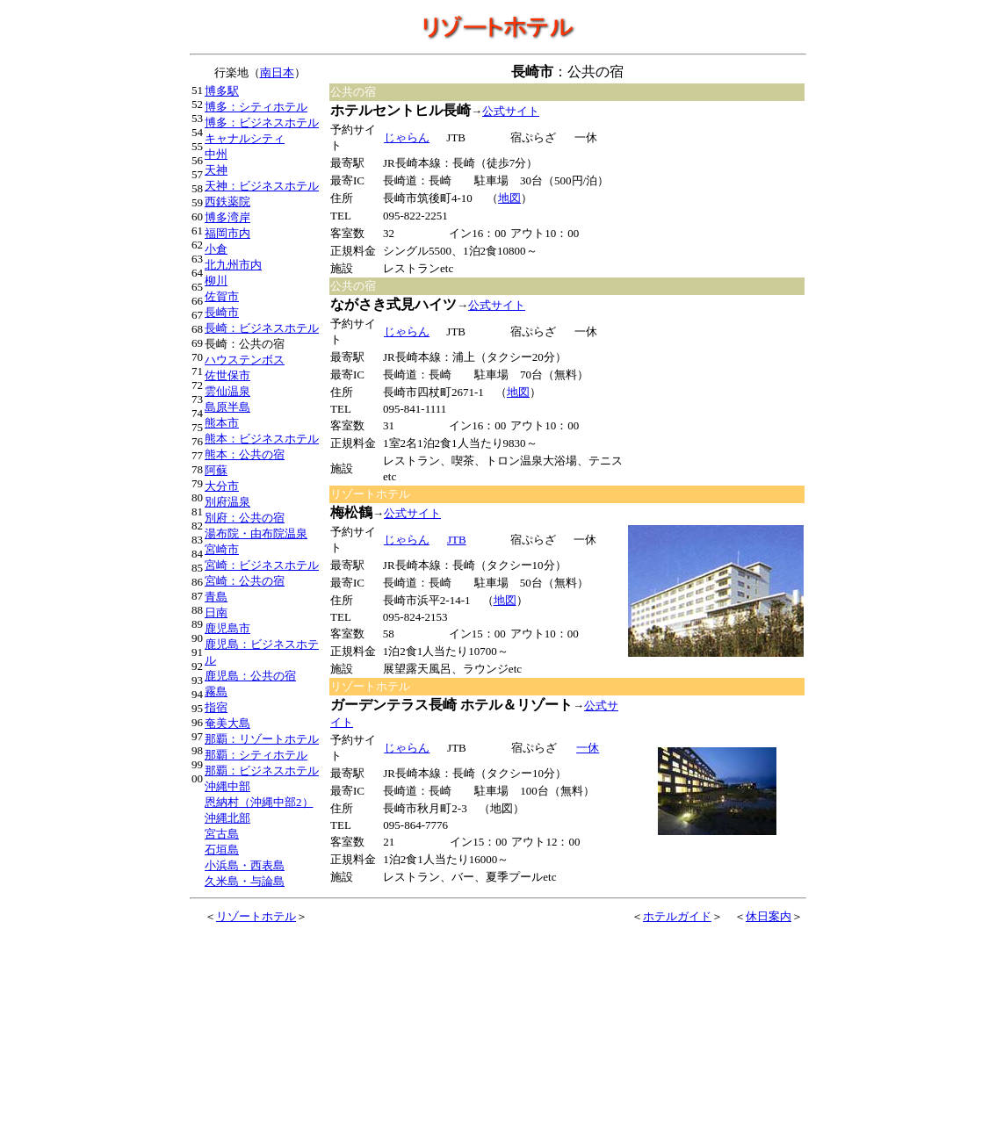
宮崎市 (222, 549)
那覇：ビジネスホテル (262, 770)
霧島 (216, 691)
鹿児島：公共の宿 (250, 675)
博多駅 (222, 90)
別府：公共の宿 (245, 517)
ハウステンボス (245, 359)
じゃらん (406, 137)
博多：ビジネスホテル (262, 122)
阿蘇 (216, 470)
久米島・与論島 (245, 881)
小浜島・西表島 (245, 865)
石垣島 (222, 849)
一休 (587, 747)
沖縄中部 (227, 786)
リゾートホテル (256, 916)
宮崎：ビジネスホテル (262, 565)
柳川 (216, 280)
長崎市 (222, 312)
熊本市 (222, 422)
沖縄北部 (227, 818)
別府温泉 (227, 501)
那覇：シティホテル (256, 754)
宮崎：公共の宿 (245, 580)
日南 (216, 612)
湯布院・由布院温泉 (256, 533)
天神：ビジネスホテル (262, 185)
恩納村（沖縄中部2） (259, 802)
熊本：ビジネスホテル (262, 438)
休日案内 (768, 916)
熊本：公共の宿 (245, 454)
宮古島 (222, 833)
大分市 (222, 486)
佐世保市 (227, 375)
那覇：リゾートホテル (262, 738)
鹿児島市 (227, 628)
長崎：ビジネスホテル (262, 328)
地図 (509, 198)
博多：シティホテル (256, 106)
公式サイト (510, 111)
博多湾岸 (227, 217)
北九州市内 (233, 264)
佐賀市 (222, 296)
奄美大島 (227, 723)
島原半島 (227, 407)
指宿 (216, 707)
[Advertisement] (717, 190)
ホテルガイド (677, 916)
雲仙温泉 (227, 391)
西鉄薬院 (227, 201)
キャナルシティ (245, 138)
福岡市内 (227, 233)
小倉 (216, 249)
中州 (216, 154)
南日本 (277, 72)
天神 (216, 169)
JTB (456, 539)
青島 (216, 596)
